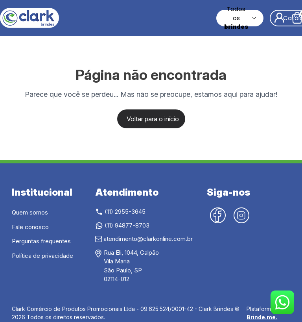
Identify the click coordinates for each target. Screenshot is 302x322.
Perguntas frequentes (41, 241)
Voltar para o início (153, 119)
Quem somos (30, 212)
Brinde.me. (262, 317)
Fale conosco (30, 227)
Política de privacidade (42, 255)
